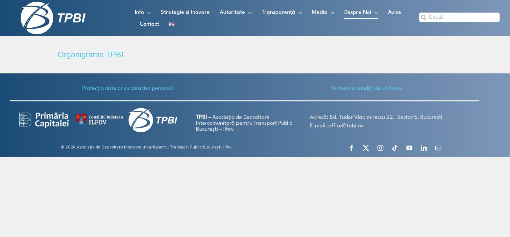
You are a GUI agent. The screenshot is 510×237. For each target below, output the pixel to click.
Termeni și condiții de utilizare (366, 88)
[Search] (423, 17)
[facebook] (351, 147)
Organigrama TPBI (91, 54)
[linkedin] (423, 147)
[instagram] (380, 147)
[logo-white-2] (44, 115)
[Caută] (459, 17)
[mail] (438, 147)
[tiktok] (395, 147)
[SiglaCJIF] (98, 115)
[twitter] (366, 147)
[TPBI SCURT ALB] (52, 4)
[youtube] (409, 147)
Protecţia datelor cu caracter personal (127, 88)
